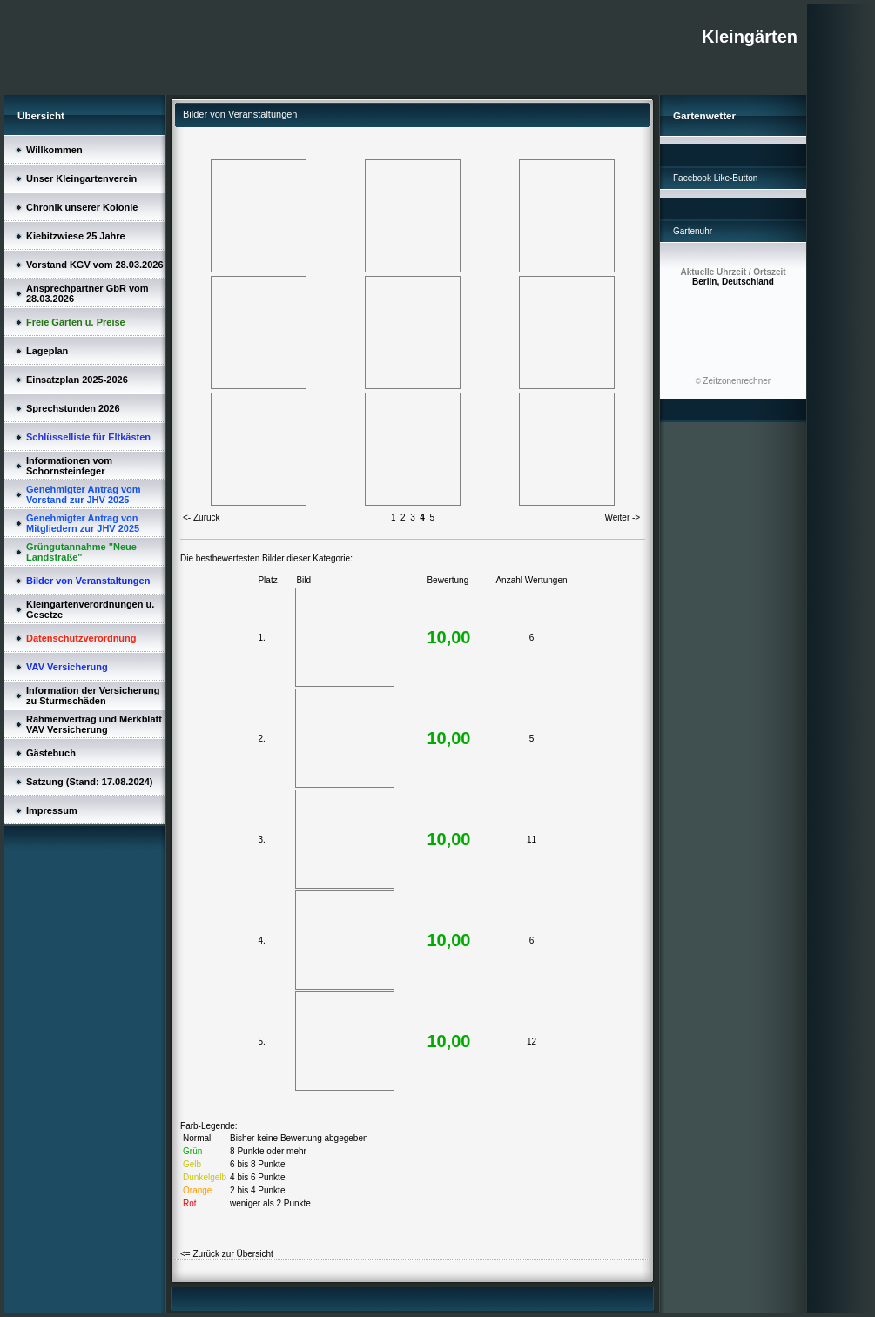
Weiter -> (623, 517)
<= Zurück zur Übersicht (226, 1254)
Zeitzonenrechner (737, 381)
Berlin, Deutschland (732, 276)
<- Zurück (201, 517)
